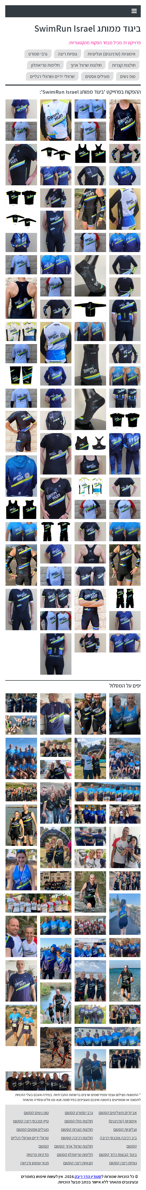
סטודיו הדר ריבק (88, 1176)
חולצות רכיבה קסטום (77, 1138)
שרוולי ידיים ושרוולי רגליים (52, 76)
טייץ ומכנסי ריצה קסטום (31, 1121)
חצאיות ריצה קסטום (78, 1163)
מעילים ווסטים (97, 76)
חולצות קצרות (123, 65)
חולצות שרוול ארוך (86, 65)
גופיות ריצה (67, 54)
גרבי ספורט (38, 54)
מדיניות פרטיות (38, 1154)
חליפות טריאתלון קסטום (75, 1154)
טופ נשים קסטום (36, 1112)
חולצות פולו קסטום (79, 1121)
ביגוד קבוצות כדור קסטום (118, 1154)
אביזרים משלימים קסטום (118, 1112)
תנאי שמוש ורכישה (34, 1163)
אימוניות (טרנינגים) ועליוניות (111, 54)
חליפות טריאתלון (45, 65)
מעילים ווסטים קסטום (33, 1129)
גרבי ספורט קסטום (79, 1112)
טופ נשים (127, 76)
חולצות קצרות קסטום (77, 1129)
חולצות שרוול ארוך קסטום (73, 1146)
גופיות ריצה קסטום (123, 1163)
